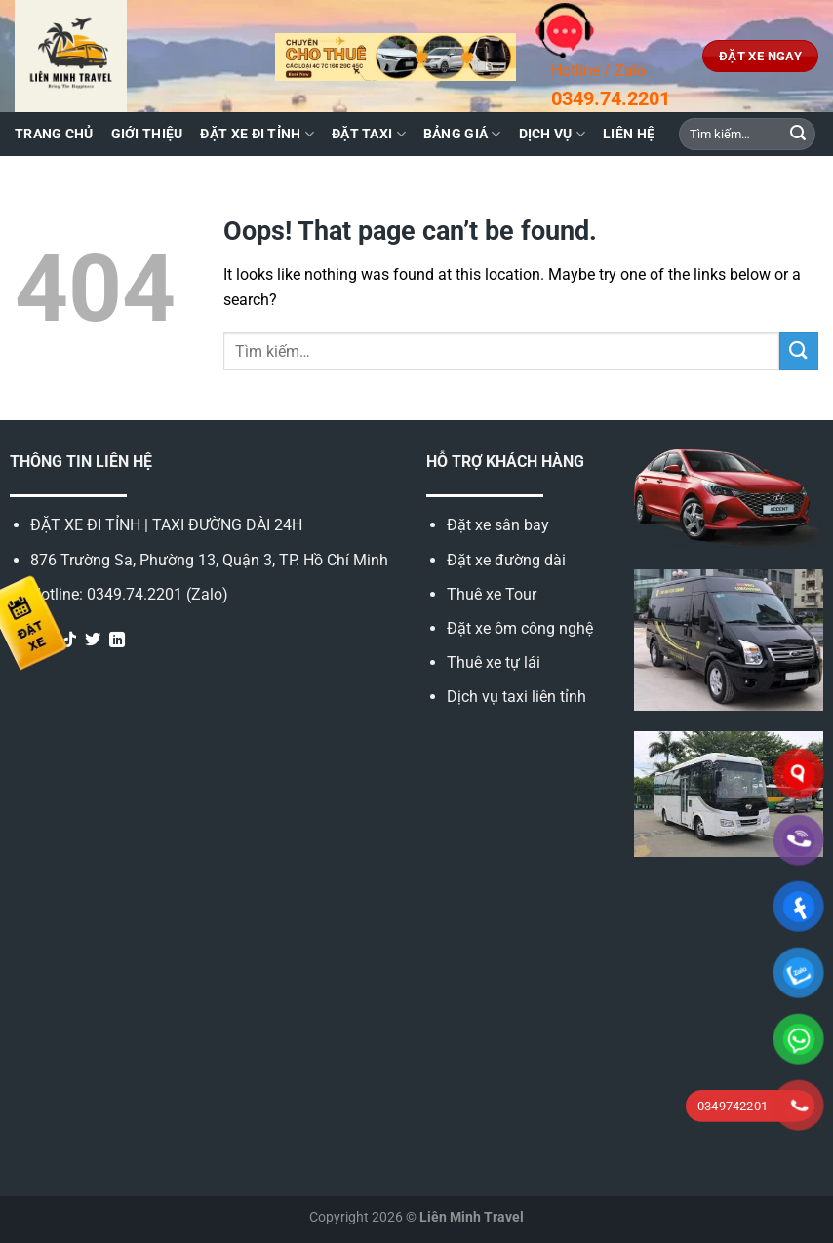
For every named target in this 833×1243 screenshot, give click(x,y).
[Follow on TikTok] (69, 640)
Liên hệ (628, 134)
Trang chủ (54, 134)
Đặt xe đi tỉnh (257, 134)
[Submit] (797, 134)
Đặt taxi (369, 134)
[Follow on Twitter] (92, 640)
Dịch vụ (552, 134)
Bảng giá (462, 134)
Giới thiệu (147, 134)
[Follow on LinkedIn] (117, 640)
